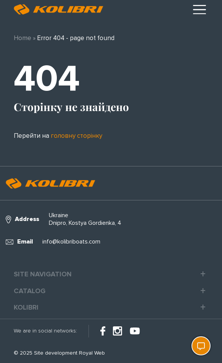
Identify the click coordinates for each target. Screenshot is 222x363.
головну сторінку (76, 136)
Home (22, 38)
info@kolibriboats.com (71, 241)
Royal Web (92, 353)
